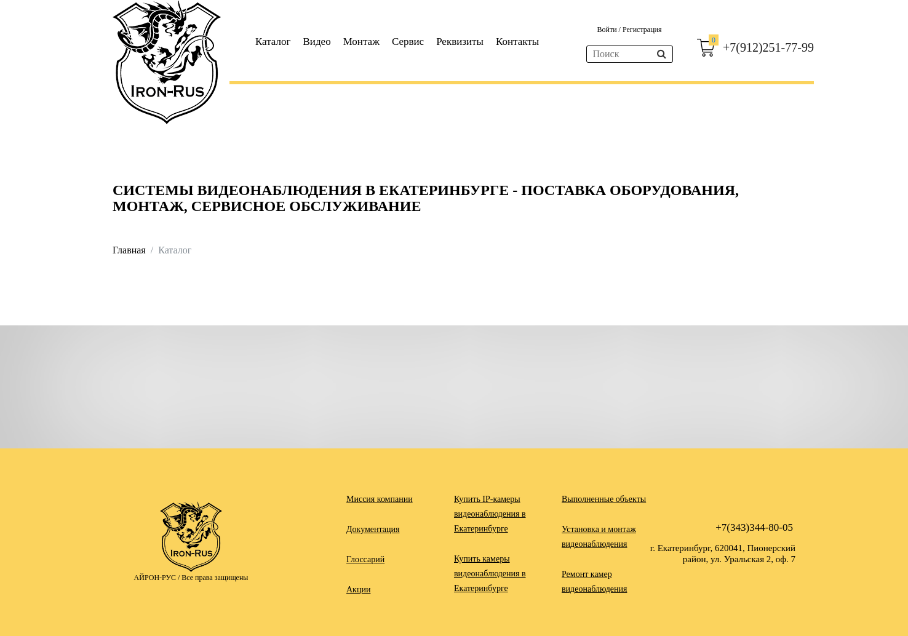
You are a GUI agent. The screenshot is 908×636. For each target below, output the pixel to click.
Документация (372, 529)
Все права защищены (214, 577)
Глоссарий (365, 559)
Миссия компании (379, 499)
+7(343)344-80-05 (754, 527)
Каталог (273, 41)
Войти (607, 29)
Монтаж (361, 41)
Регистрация (642, 29)
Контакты (517, 41)
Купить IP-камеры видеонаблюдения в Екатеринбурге (490, 514)
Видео (317, 41)
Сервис (408, 41)
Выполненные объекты (604, 499)
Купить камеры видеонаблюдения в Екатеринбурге (490, 573)
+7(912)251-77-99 (768, 47)
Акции (358, 589)
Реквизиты (460, 41)
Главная (129, 250)
